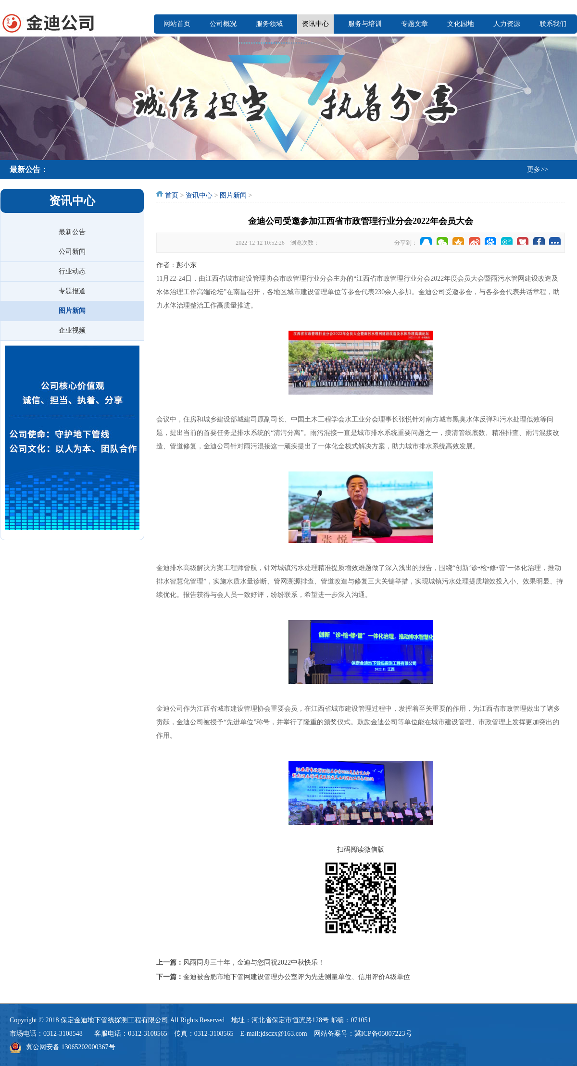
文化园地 (460, 23)
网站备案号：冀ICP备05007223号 (363, 1033)
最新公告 (72, 232)
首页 (171, 195)
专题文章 (414, 23)
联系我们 (552, 23)
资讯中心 (315, 23)
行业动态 (72, 271)
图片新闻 (72, 310)
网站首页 (176, 23)
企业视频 (72, 330)
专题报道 (72, 291)
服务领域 (269, 23)
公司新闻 (72, 251)
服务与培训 (365, 23)
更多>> (537, 169)
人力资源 (506, 23)
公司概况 (223, 23)
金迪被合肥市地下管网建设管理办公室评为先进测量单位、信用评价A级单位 (296, 976)
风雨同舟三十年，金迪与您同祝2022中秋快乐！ (254, 962)
